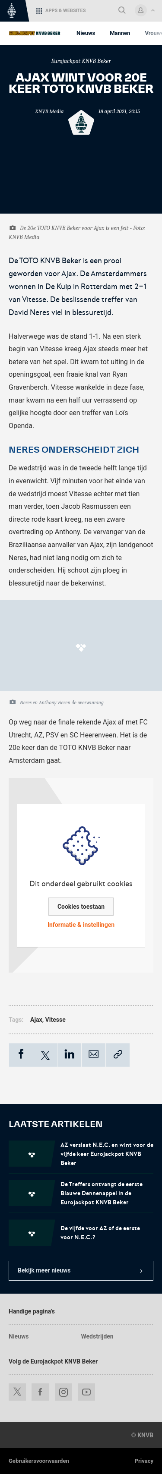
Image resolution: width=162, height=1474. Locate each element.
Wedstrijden (97, 1336)
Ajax (36, 1019)
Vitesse (55, 1019)
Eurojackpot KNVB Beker (81, 61)
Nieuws (19, 1336)
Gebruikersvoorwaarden (39, 1461)
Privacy (144, 1461)
